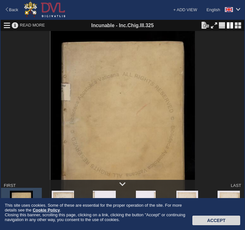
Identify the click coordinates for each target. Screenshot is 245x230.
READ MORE (32, 25)
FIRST (10, 185)
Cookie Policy (46, 210)
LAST (236, 185)
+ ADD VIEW (185, 9)
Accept (216, 220)
